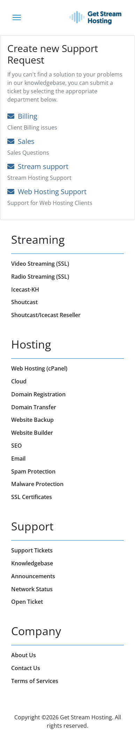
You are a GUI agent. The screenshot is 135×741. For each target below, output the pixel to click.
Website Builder (32, 432)
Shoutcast (24, 302)
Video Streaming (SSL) (40, 263)
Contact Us (25, 668)
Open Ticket (27, 602)
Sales (21, 141)
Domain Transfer (33, 407)
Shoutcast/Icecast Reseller (46, 315)
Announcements (33, 576)
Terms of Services (34, 681)
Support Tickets (32, 550)
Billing (22, 116)
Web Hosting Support (47, 191)
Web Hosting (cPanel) (39, 368)
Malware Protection (37, 484)
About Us (23, 655)
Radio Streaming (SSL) (40, 276)
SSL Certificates (31, 497)
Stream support (37, 166)
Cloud (19, 381)
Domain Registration (38, 394)
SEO (16, 445)
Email (18, 458)
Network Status (32, 589)
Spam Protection (33, 471)
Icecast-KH (25, 289)
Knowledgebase (32, 563)
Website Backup (32, 420)
